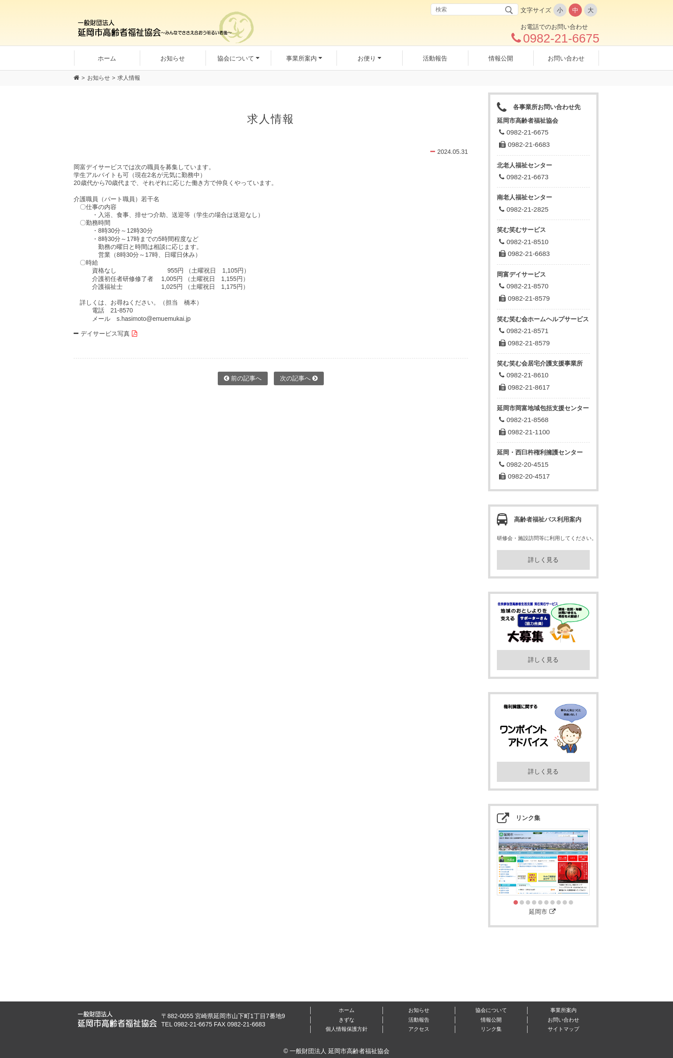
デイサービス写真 (105, 333)
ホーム (346, 1010)
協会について (491, 1010)
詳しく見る (543, 559)
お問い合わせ (563, 1020)
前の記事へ (243, 378)
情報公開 (491, 1020)
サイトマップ (563, 1029)
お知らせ (98, 78)
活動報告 (418, 1020)
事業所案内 (563, 1010)
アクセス (418, 1029)
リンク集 (491, 1029)
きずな (346, 1020)
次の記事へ (299, 378)
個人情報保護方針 (347, 1029)
